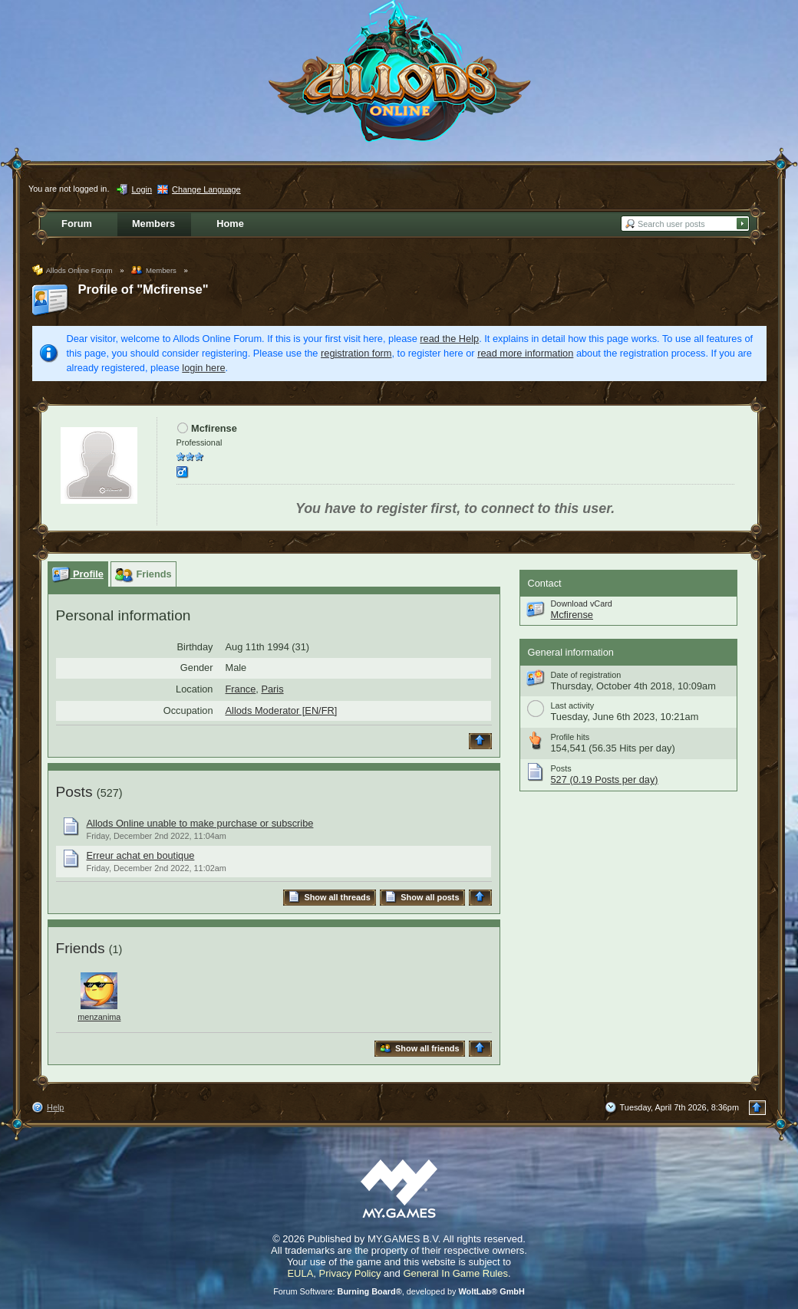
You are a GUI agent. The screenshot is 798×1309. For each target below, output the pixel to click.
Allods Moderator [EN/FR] (282, 710)
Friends (80, 948)
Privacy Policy (350, 1273)
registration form (356, 353)
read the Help (449, 338)
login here (203, 367)
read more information (525, 353)
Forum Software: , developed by (399, 1291)
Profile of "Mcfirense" (143, 289)
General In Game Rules (455, 1273)
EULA (300, 1273)
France (241, 689)
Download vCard (581, 603)
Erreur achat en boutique (141, 855)
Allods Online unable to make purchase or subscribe (200, 823)
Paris (272, 689)
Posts (74, 792)
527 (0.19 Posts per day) (604, 779)
